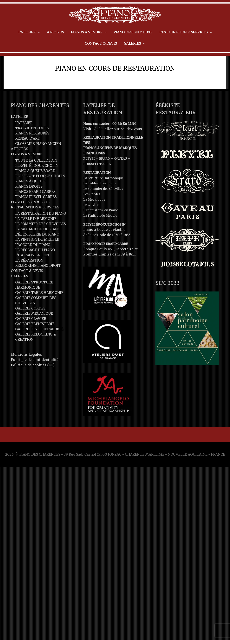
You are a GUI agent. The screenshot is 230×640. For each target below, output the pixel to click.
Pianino (119, 244)
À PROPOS (19, 165)
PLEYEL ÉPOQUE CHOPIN (36, 182)
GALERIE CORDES (30, 324)
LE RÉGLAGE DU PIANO (35, 266)
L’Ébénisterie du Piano (102, 225)
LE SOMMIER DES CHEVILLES (40, 240)
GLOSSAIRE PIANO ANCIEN (38, 160)
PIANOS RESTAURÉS (32, 150)
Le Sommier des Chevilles (106, 205)
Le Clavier (92, 220)
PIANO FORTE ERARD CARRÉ (107, 258)
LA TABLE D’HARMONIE (35, 235)
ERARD (107, 175)
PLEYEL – (92, 175)
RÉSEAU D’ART (27, 155)
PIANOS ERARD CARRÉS (35, 208)
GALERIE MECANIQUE (34, 329)
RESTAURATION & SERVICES (35, 223)
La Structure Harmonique (105, 194)
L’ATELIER (19, 133)
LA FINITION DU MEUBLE (37, 256)
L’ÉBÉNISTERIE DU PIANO (37, 250)
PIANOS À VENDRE (26, 171)
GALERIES (19, 292)
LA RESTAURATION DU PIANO (40, 230)
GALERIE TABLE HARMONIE (39, 308)
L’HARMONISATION (32, 271)
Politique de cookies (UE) (33, 381)
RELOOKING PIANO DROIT (38, 282)
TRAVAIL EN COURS (32, 144)
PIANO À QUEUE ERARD (35, 187)
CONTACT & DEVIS (27, 287)
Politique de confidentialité (35, 375)
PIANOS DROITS (28, 203)
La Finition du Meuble (102, 231)
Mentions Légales (26, 370)
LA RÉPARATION (29, 276)
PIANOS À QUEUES (30, 197)
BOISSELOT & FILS (99, 180)
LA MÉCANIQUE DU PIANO (37, 245)
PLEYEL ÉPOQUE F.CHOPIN (106, 239)
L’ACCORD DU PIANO (32, 261)
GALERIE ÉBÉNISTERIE (34, 340)
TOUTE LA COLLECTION (36, 177)
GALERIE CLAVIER (30, 334)
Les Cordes (93, 210)
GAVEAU (124, 175)
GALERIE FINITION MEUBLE (39, 345)
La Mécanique (95, 215)
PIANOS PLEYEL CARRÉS (36, 213)
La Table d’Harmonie (101, 199)
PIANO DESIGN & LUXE (30, 218)
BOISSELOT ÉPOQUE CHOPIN (40, 192)
